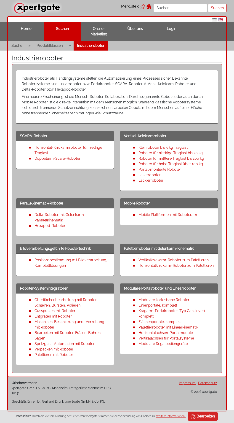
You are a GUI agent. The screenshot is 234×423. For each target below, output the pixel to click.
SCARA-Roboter (33, 136)
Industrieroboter (90, 45)
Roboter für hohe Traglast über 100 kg (170, 164)
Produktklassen (50, 45)
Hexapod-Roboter (50, 226)
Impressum (187, 383)
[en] (220, 19)
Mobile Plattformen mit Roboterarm (168, 215)
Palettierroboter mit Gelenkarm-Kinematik (159, 248)
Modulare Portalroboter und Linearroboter (160, 288)
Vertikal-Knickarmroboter (145, 136)
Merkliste (133, 6)
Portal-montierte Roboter (159, 169)
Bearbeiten (203, 416)
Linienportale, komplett (157, 305)
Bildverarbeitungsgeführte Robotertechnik (55, 248)
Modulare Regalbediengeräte (163, 344)
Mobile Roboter (137, 203)
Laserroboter (149, 175)
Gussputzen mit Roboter (55, 311)
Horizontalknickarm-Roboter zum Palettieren (176, 265)
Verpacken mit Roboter (54, 349)
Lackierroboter (150, 180)
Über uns (135, 29)
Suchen (62, 29)
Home (26, 29)
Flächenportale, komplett (159, 322)
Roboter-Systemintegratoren (44, 288)
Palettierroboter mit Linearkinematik (168, 327)
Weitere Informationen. (171, 416)
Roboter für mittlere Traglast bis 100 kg (171, 158)
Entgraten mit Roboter (53, 316)
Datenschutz (207, 383)
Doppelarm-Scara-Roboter (57, 158)
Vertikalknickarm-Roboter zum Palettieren (173, 260)
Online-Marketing (98, 31)
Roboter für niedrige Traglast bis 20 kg (170, 153)
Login (171, 29)
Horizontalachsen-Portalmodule (165, 333)
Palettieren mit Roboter (54, 355)
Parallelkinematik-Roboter (41, 203)
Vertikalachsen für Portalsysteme (166, 338)
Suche (16, 45)
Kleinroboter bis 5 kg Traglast (163, 147)
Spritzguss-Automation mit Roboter (65, 344)
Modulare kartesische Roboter (163, 300)
